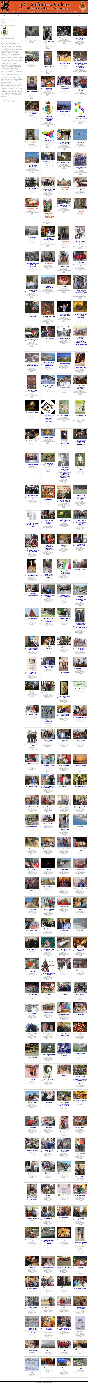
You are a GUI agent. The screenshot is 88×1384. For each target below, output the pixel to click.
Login (80, 15)
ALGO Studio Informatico (46, 1382)
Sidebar (85, 15)
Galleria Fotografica (5, 15)
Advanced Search (7, 20)
